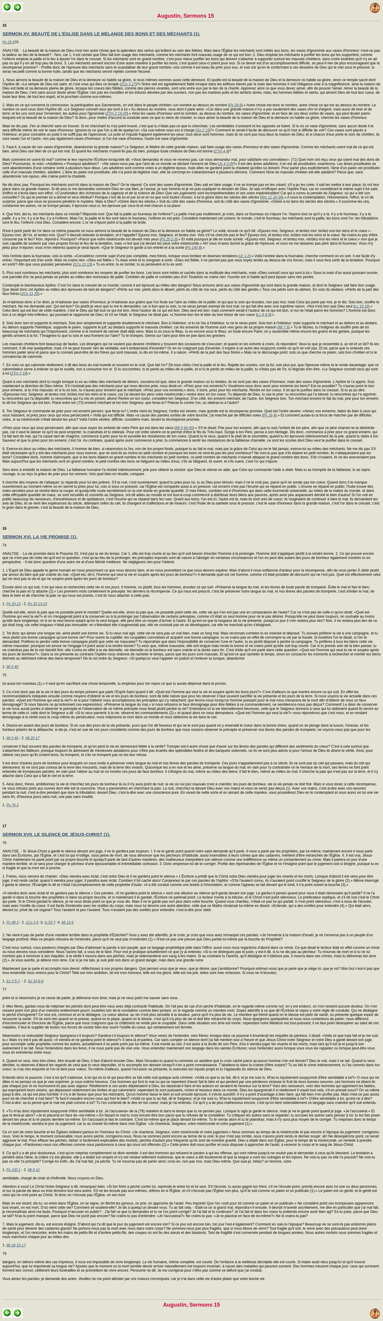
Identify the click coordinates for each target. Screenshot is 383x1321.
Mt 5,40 (12, 667)
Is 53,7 (50, 922)
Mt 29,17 (32, 738)
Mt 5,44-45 (184, 428)
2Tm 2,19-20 (117, 113)
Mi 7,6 (283, 327)
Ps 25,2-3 (168, 239)
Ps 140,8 (193, 248)
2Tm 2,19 (18, 373)
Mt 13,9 (67, 922)
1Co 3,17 (128, 84)
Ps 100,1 (13, 1170)
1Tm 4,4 (221, 151)
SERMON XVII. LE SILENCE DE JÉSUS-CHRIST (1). (56, 834)
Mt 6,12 (34, 1170)
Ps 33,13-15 (37, 604)
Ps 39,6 (235, 105)
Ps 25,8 (8, 42)
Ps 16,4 (269, 415)
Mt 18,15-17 (15, 1245)
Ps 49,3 (12, 922)
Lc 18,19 (361, 306)
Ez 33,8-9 (35, 981)
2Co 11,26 (30, 294)
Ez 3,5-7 (13, 981)
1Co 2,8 (32, 922)
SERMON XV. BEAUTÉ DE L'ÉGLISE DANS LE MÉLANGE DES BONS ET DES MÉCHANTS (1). (101, 33)
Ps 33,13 (13, 604)
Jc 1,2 (244, 256)
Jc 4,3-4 (225, 164)
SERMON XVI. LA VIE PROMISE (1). (39, 536)
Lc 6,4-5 (263, 315)
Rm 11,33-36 (271, 197)
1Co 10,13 (82, 264)
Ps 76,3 (12, 805)
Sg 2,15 (203, 130)
